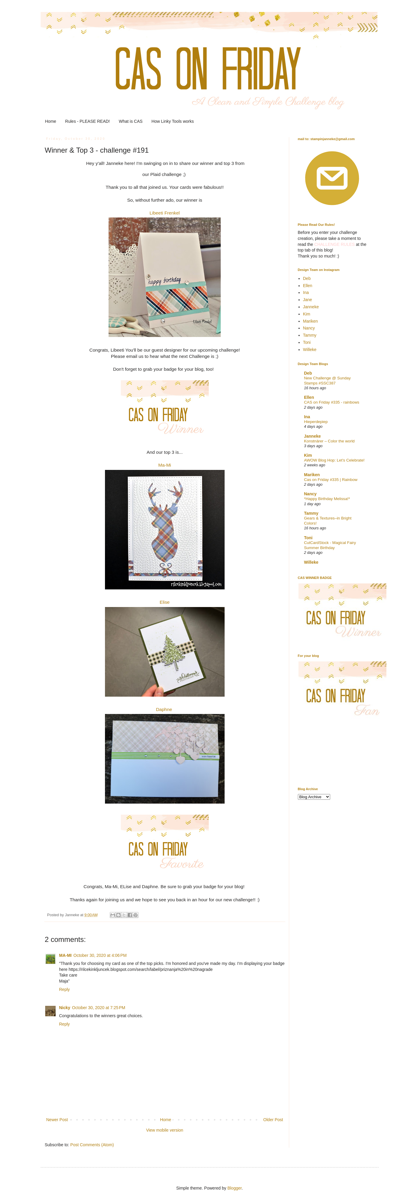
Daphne (164, 709)
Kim (306, 314)
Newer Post (57, 1119)
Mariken (310, 321)
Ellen (307, 285)
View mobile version (164, 1130)
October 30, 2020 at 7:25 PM (98, 1007)
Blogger (234, 1188)
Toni (307, 342)
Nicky (64, 1007)
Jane (307, 299)
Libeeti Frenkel (165, 212)
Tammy (309, 335)
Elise (165, 602)
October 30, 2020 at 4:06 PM (100, 955)
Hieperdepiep (316, 421)
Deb (307, 278)
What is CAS (130, 121)
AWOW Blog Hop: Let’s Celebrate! (334, 460)
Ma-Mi (164, 465)
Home (50, 121)
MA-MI (65, 955)
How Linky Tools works (173, 121)
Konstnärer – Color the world (329, 441)
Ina (306, 292)
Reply (64, 989)
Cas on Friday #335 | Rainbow (331, 479)
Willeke (309, 349)
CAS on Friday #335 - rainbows (331, 402)
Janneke (311, 306)
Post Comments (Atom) (92, 1144)
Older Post (273, 1119)
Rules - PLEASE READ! (87, 121)
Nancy (309, 328)
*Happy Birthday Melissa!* (327, 498)
